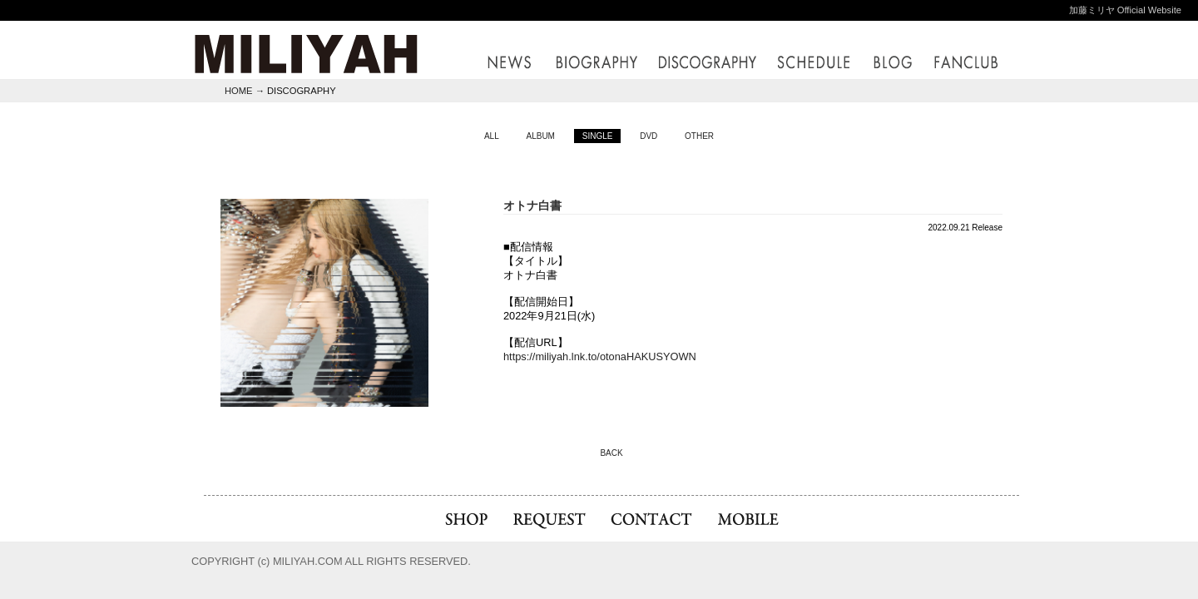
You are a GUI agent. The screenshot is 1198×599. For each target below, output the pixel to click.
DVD (648, 136)
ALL (491, 136)
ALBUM (540, 136)
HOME (239, 91)
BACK (611, 453)
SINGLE (597, 136)
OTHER (699, 136)
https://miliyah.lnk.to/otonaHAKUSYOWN (599, 356)
